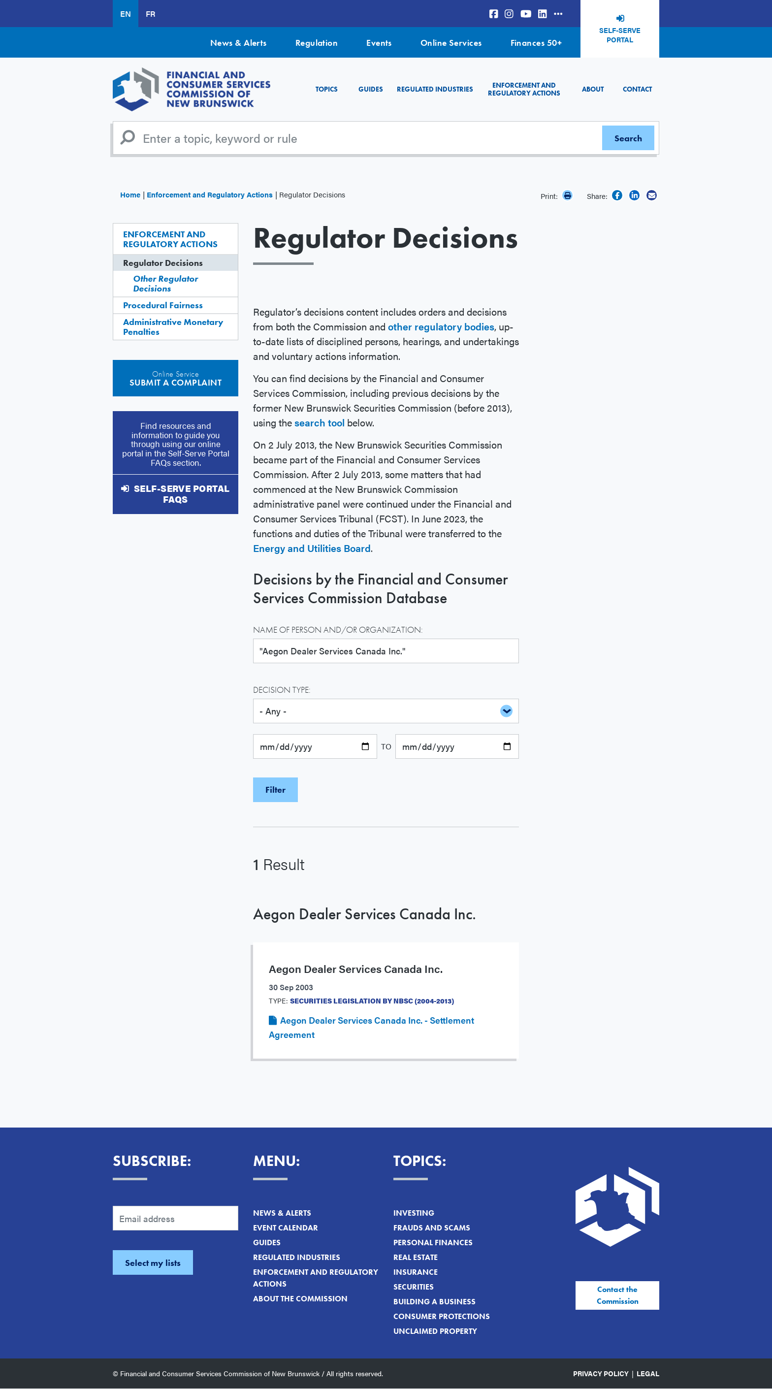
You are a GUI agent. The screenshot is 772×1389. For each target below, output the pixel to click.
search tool (319, 422)
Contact (637, 89)
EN (125, 13)
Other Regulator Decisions (165, 283)
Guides (370, 89)
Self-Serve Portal (620, 35)
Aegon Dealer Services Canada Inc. (364, 914)
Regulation (316, 42)
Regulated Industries (435, 89)
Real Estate (415, 1257)
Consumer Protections (441, 1316)
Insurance (415, 1272)
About (593, 89)
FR (150, 13)
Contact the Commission (618, 1295)
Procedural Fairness (163, 305)
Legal (648, 1373)
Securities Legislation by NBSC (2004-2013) (372, 1000)
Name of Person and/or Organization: (338, 629)
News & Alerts (238, 42)
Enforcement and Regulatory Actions (524, 89)
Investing (413, 1213)
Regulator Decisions (163, 262)
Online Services (451, 42)
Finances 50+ (536, 42)
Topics (327, 89)
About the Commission (300, 1298)
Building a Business (434, 1301)
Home (130, 194)
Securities (413, 1287)
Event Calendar (285, 1228)
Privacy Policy (601, 1373)
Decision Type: (282, 689)
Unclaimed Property (435, 1331)
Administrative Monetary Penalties (173, 326)
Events (379, 42)
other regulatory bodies (441, 326)
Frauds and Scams (431, 1228)
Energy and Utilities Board (312, 548)
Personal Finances (433, 1242)
